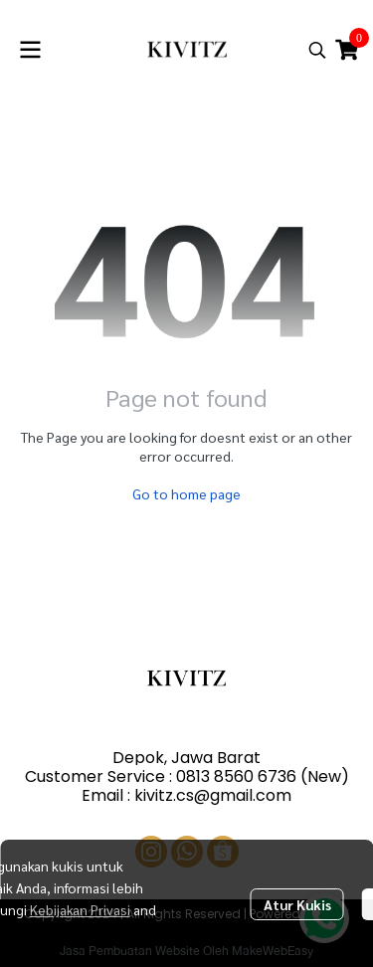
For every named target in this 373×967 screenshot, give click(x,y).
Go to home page (186, 493)
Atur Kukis (297, 904)
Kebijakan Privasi (80, 909)
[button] (317, 50)
